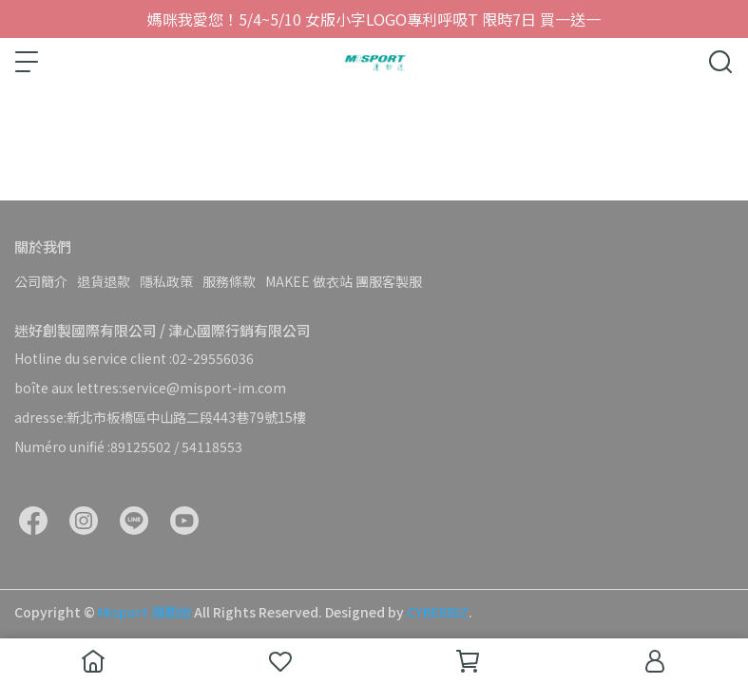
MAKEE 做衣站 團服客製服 (343, 281)
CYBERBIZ (438, 611)
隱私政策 (166, 281)
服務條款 (229, 281)
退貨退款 (103, 281)
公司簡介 (40, 281)
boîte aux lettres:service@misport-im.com (150, 387)
